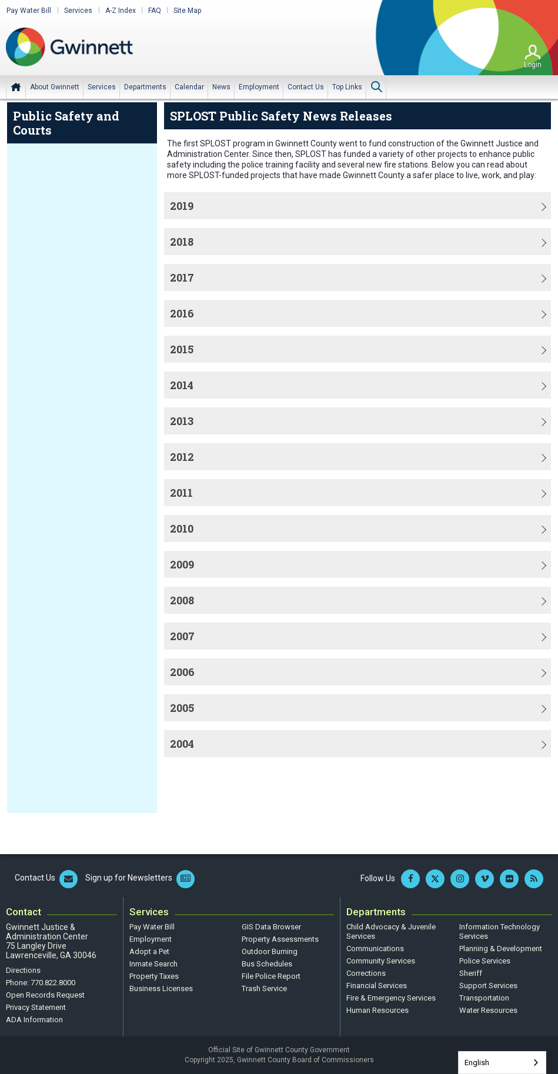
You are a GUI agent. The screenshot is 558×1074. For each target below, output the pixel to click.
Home (16, 86)
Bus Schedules (267, 963)
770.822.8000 (53, 982)
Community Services (380, 960)
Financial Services (376, 985)
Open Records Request (45, 995)
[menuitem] (54, 86)
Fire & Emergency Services (391, 997)
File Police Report (271, 976)
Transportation (484, 997)
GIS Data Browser (271, 926)
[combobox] (502, 1062)
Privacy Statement (36, 1007)
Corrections (366, 973)
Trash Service (264, 988)
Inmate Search (153, 963)
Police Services (484, 960)
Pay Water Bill (28, 10)
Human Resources (377, 1010)
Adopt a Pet (149, 951)
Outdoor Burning (270, 951)
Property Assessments (280, 939)
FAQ (152, 10)
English (477, 1062)
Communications (375, 948)
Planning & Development (500, 948)
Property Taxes (154, 976)
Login (533, 64)
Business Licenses (161, 988)
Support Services (488, 985)
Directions (23, 970)
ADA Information (34, 1019)
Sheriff (470, 973)
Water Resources (488, 1010)
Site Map (185, 10)
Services (77, 10)
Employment (150, 939)
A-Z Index (118, 10)
